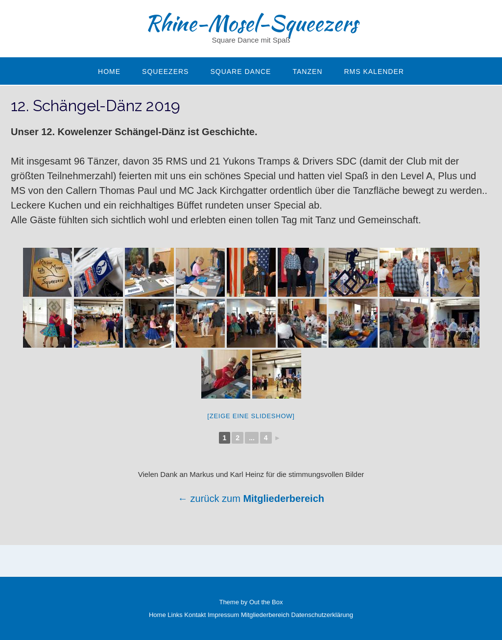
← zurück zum (210, 498)
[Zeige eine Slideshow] (250, 416)
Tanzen (307, 71)
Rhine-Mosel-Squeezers (251, 23)
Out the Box (266, 602)
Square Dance (240, 71)
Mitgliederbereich (283, 498)
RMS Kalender (374, 71)
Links (174, 615)
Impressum (223, 615)
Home (109, 71)
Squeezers (165, 71)
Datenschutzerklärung (322, 615)
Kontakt (195, 615)
